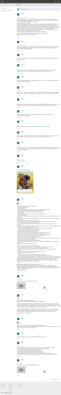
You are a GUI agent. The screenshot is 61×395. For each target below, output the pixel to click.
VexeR (22, 13)
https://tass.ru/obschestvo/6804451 (24, 312)
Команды (11, 387)
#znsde (18, 95)
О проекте (3, 384)
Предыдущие (55, 379)
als (19, 203)
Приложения (11, 385)
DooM (21, 363)
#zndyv (18, 162)
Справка (10, 384)
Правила (3, 385)
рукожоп (25, 17)
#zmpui (20, 73)
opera (19, 146)
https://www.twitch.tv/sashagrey (23, 115)
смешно (18, 346)
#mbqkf (19, 329)
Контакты (20, 384)
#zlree (18, 83)
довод (24, 45)
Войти (4, 8)
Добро (2, 387)
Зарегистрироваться (7, 10)
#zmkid (18, 107)
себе (22, 159)
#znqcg (18, 272)
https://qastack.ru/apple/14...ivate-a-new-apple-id (27, 34)
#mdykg (20, 314)
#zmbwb (20, 61)
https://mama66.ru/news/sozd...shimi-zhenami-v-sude (39, 126)
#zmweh (19, 128)
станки (20, 279)
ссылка (18, 124)
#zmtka (18, 138)
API (9, 388)
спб (17, 279)
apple (18, 17)
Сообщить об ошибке (22, 387)
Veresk (18, 80)
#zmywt (18, 291)
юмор (22, 346)
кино (21, 45)
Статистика (20, 385)
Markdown (11, 390)
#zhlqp (19, 37)
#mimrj (18, 375)
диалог (18, 204)
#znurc (18, 195)
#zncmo (19, 151)
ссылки (18, 159)
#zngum (20, 50)
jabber (19, 90)
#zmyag (18, 117)
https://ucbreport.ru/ (42, 325)
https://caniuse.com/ (21, 160)
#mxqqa (20, 338)
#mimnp (20, 356)
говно (21, 17)
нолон (18, 45)
